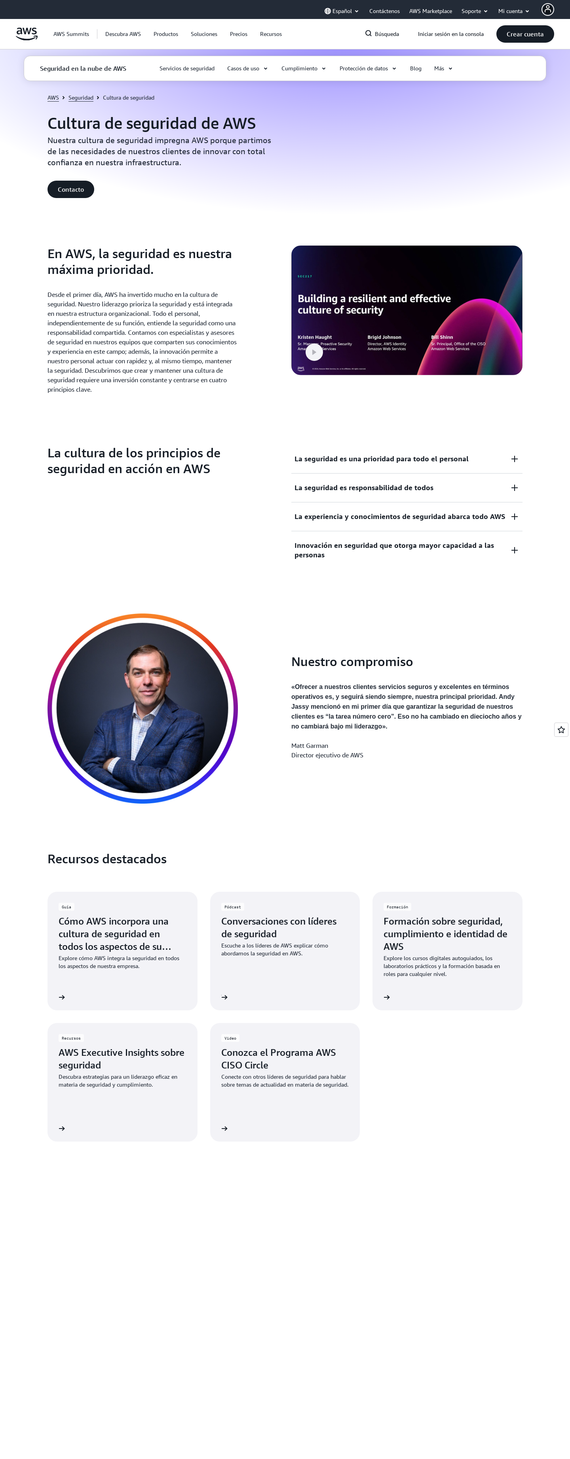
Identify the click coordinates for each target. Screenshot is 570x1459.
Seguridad (80, 97)
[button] (123, 34)
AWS (53, 97)
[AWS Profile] (548, 9)
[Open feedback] (561, 730)
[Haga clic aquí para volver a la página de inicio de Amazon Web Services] (27, 38)
